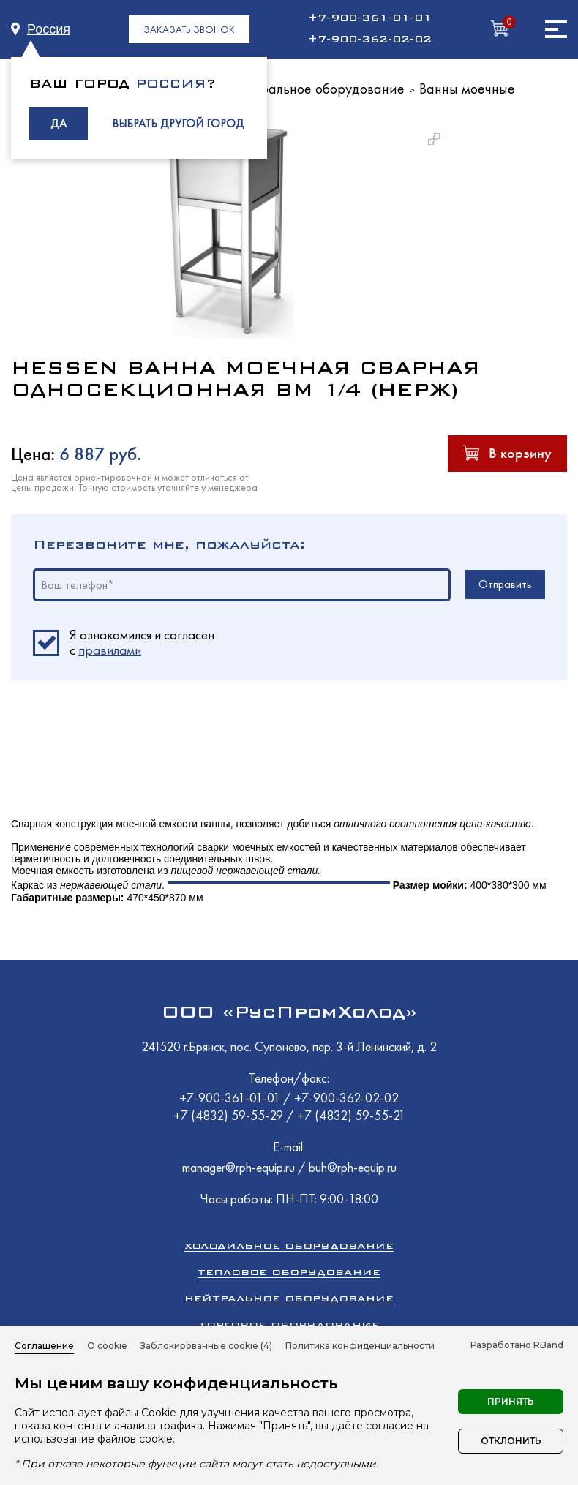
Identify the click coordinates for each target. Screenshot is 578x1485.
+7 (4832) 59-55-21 (351, 1115)
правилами (109, 650)
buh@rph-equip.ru (353, 1167)
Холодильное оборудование (289, 1245)
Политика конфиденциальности (360, 1345)
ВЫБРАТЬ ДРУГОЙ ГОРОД (178, 123)
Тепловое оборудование (289, 1271)
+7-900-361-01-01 (370, 18)
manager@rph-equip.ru (238, 1167)
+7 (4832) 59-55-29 (229, 1115)
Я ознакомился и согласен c (142, 643)
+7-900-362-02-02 (370, 39)
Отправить (505, 584)
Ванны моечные (467, 88)
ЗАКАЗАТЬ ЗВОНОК (189, 29)
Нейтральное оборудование (317, 88)
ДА (58, 123)
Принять (510, 1401)
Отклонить (511, 1440)
